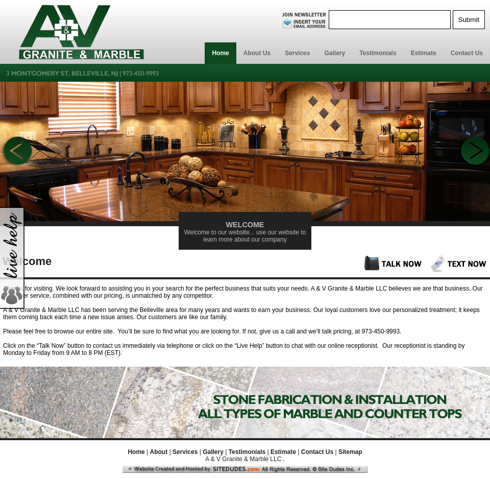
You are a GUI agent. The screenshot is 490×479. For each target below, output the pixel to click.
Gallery (334, 53)
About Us (257, 53)
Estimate (423, 53)
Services (297, 53)
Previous (16, 152)
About (159, 452)
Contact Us (467, 53)
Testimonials (377, 53)
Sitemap (350, 452)
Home (220, 53)
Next (473, 152)
